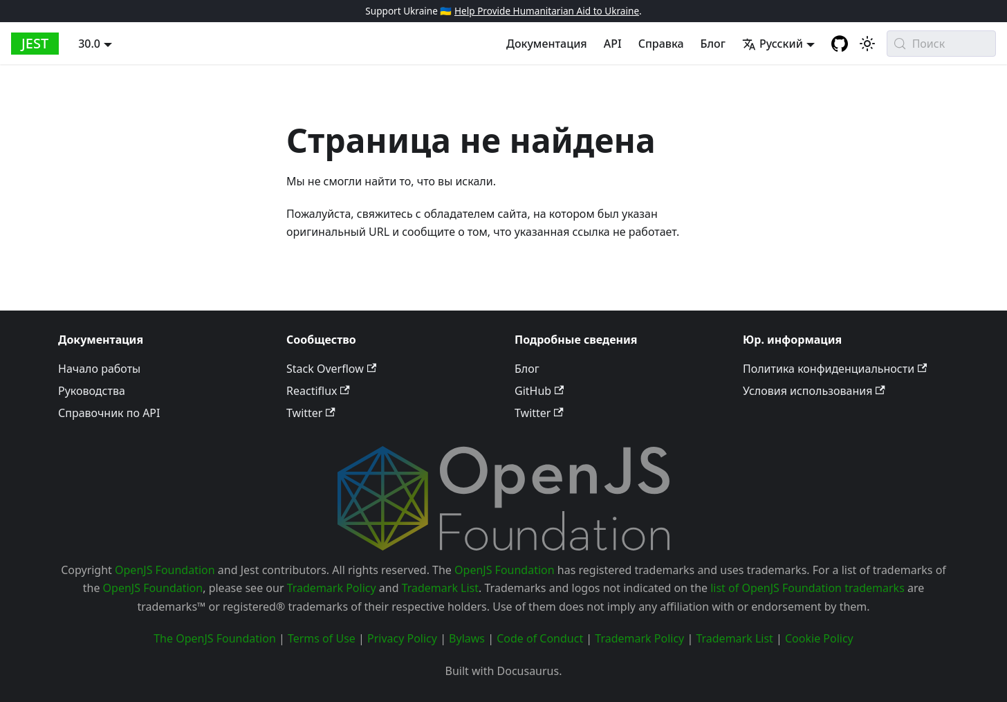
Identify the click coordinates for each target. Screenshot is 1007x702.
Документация (546, 43)
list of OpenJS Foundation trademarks (807, 587)
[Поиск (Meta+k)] (941, 43)
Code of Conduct (540, 638)
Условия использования (814, 390)
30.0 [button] (89, 43)
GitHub (539, 390)
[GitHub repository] (839, 44)
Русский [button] (772, 43)
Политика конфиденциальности (835, 368)
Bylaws (467, 638)
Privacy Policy (402, 638)
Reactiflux (318, 390)
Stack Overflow (331, 368)
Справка (661, 43)
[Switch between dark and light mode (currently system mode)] (867, 44)
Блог (713, 43)
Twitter (310, 413)
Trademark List (440, 587)
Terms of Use (321, 638)
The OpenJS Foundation (215, 638)
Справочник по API (109, 413)
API (613, 43)
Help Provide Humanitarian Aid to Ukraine (546, 10)
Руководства (91, 390)
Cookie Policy (819, 638)
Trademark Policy (331, 587)
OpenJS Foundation (165, 570)
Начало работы (99, 368)
